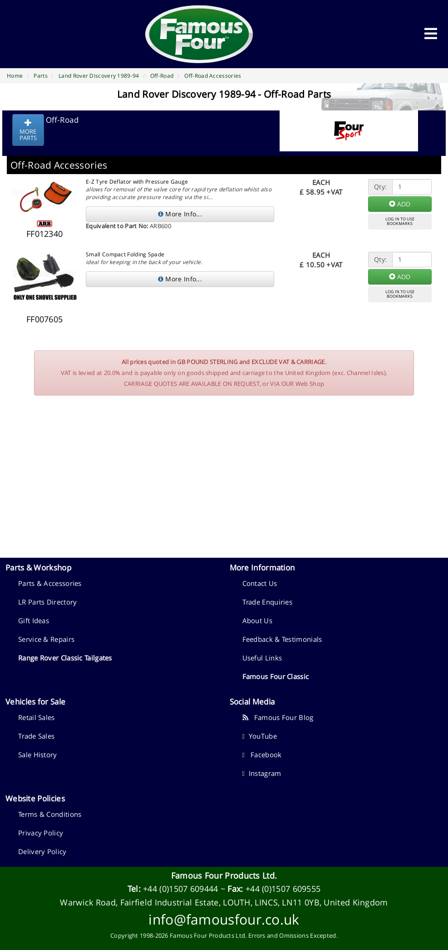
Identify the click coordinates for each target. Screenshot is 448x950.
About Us (257, 620)
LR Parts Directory (47, 601)
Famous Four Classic (275, 676)
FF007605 (44, 319)
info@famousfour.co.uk (223, 919)
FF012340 (44, 233)
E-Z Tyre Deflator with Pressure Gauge (137, 181)
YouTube (259, 735)
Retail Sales (36, 717)
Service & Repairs (46, 639)
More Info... (180, 214)
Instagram (261, 773)
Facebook (262, 754)
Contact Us (259, 583)
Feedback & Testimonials (282, 639)
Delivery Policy (42, 851)
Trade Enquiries (267, 601)
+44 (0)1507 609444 (180, 888)
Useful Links (262, 657)
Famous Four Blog (278, 717)
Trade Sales (36, 735)
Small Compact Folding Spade (125, 254)
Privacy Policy (40, 832)
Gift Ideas (33, 620)
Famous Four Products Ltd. (224, 875)
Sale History (37, 754)
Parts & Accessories (50, 583)
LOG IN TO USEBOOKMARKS (399, 221)
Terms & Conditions (49, 814)
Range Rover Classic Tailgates (65, 657)
